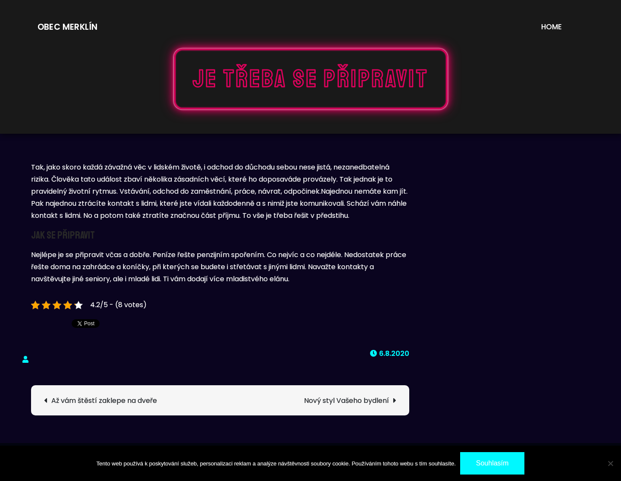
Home (551, 27)
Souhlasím (492, 463)
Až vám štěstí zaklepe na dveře (104, 401)
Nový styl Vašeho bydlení (346, 401)
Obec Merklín (67, 27)
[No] (610, 463)
